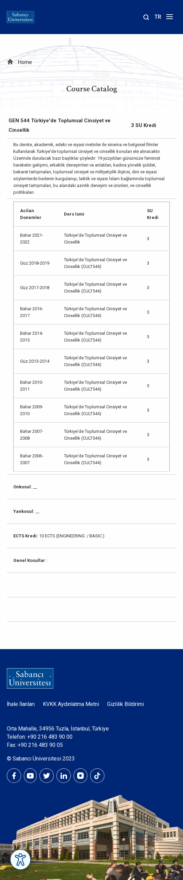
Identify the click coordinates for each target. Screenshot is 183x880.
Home (25, 62)
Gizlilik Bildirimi (125, 704)
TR (157, 17)
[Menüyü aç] (168, 18)
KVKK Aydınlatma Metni (71, 704)
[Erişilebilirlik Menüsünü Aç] (20, 859)
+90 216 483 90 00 (49, 737)
